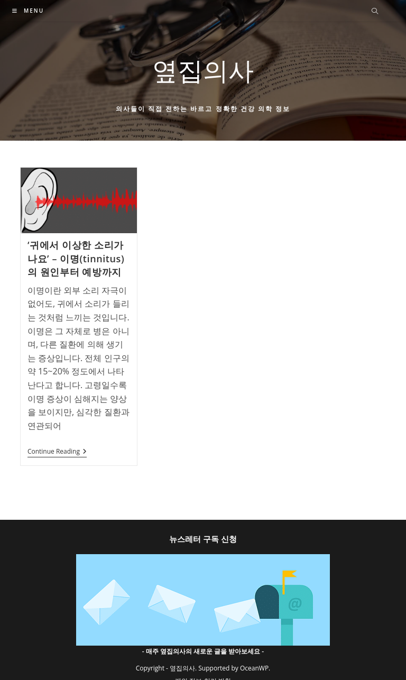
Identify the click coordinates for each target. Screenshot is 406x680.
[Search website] (374, 11)
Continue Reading (57, 452)
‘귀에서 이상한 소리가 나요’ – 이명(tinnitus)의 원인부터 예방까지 (75, 258)
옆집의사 (203, 70)
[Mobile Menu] (28, 10)
